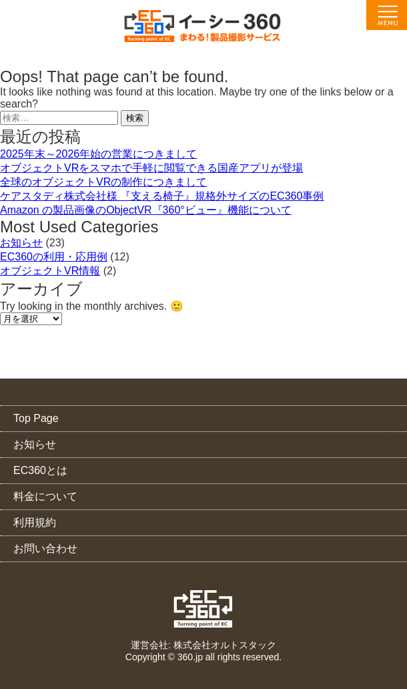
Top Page (36, 418)
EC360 (204, 609)
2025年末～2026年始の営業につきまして (98, 154)
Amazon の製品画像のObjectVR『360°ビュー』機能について (146, 210)
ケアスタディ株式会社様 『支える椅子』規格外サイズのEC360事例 (162, 196)
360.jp (190, 657)
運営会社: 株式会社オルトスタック (203, 645)
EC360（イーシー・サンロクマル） (203, 30)
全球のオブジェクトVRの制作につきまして (103, 182)
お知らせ (21, 242)
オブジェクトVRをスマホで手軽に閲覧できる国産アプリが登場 (151, 168)
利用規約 (34, 522)
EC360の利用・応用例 (53, 256)
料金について (45, 496)
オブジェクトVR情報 (50, 270)
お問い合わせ (45, 548)
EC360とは (40, 470)
